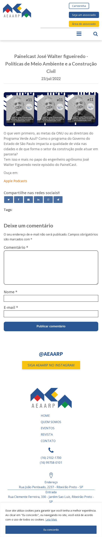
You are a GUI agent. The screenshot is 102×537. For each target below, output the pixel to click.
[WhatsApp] (48, 199)
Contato (48, 441)
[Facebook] (18, 199)
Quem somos (51, 422)
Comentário (16, 247)
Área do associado (84, 24)
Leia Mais (51, 519)
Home (45, 416)
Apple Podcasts (15, 181)
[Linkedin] (38, 199)
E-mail (11, 307)
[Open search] (95, 33)
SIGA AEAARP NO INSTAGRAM (51, 365)
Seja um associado (84, 15)
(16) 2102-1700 (51, 458)
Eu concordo (51, 529)
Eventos (47, 428)
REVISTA (47, 434)
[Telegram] (58, 199)
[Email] (28, 199)
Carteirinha (79, 6)
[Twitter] (8, 199)
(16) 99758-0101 (51, 462)
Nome (10, 291)
